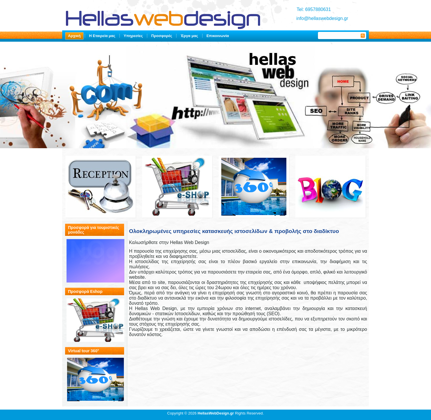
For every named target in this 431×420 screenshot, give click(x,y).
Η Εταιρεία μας (102, 36)
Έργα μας (189, 36)
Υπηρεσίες (133, 36)
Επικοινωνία (218, 36)
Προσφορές (161, 36)
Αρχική (74, 36)
